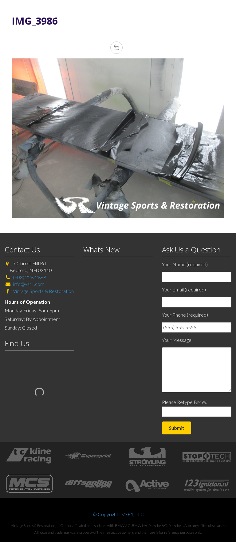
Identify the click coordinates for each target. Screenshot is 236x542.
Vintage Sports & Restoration (43, 291)
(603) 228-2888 (29, 277)
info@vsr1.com (28, 284)
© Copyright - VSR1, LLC (118, 514)
